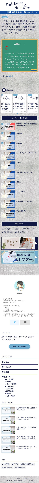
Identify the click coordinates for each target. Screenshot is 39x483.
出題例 (6, 372)
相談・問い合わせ (19, 346)
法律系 (8, 393)
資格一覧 (7, 377)
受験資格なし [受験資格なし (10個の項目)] (8, 232)
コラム (6, 362)
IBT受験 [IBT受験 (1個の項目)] (15, 229)
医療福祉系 (10, 391)
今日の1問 (4, 17)
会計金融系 (10, 389)
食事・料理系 (10, 396)
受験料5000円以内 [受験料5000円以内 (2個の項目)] (28, 229)
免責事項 (26, 478)
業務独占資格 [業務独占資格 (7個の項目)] (20, 232)
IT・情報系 (9, 379)
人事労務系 (10, 386)
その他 (8, 381)
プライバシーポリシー (15, 478)
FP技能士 (9, 76)
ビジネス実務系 (11, 384)
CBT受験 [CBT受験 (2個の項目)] (6, 229)
